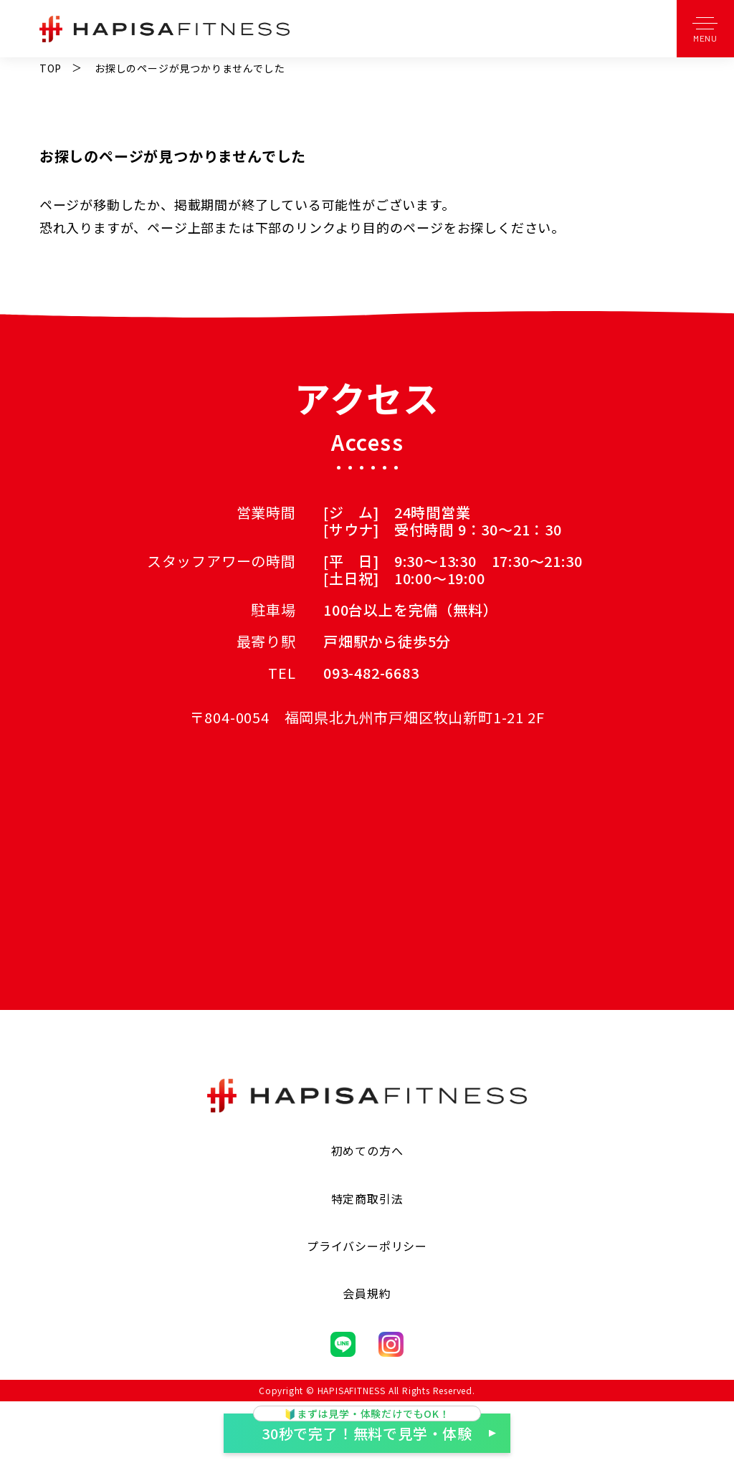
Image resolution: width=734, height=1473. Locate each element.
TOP (50, 68)
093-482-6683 (371, 672)
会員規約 (367, 1293)
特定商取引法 (367, 1198)
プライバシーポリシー (367, 1245)
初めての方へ (367, 1150)
